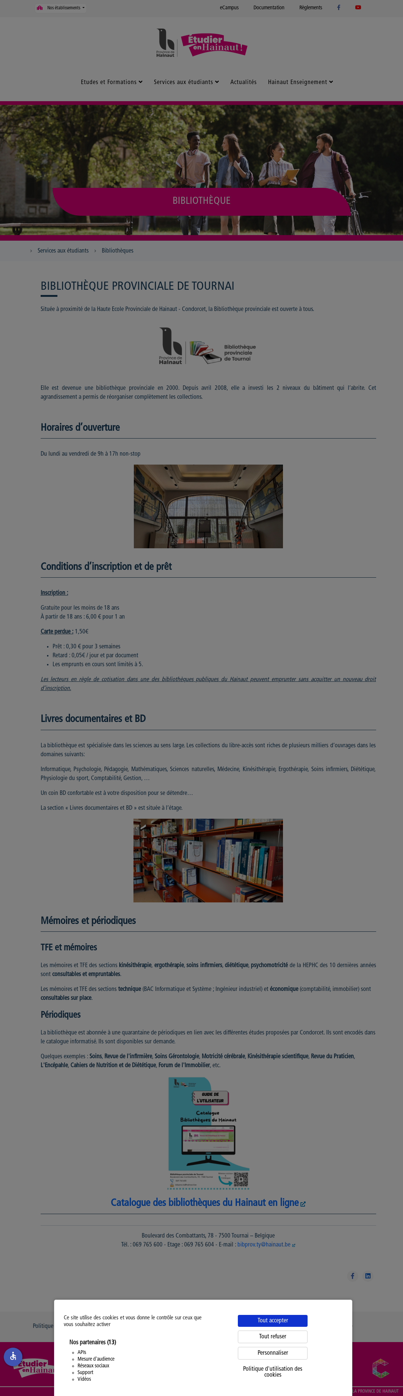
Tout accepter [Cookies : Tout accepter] (273, 1321)
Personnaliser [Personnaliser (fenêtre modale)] (273, 1353)
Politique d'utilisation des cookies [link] (272, 1372)
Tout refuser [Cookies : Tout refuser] (272, 1337)
